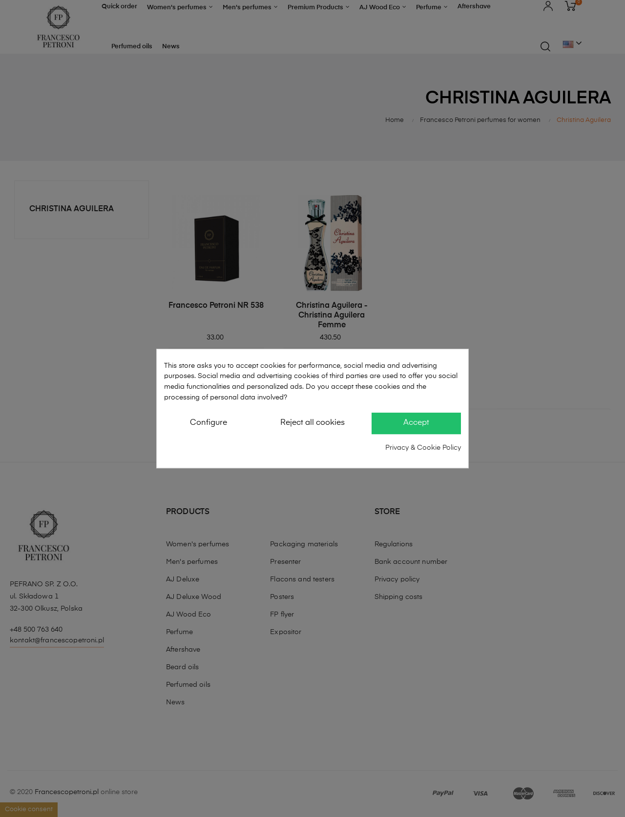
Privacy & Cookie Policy (423, 447)
